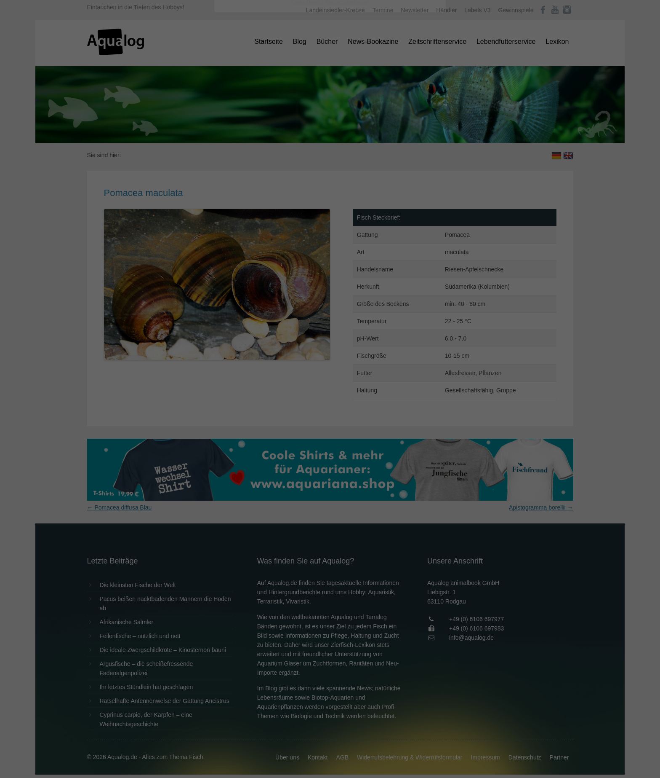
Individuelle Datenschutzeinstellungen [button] (330, 215)
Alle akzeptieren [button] (330, 165)
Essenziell (240, 135)
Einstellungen (238, 116)
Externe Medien (407, 135)
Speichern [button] (330, 190)
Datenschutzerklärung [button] (346, 233)
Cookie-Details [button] (307, 233)
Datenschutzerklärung (277, 108)
